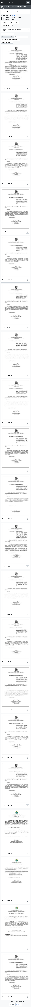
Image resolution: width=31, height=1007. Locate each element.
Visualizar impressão (7, 34)
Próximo (18, 1004)
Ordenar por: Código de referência (10, 39)
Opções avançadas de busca (11, 30)
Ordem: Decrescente (7, 42)
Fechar (14, 15)
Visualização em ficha (7, 37)
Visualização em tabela (21, 37)
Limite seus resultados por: (15, 12)
